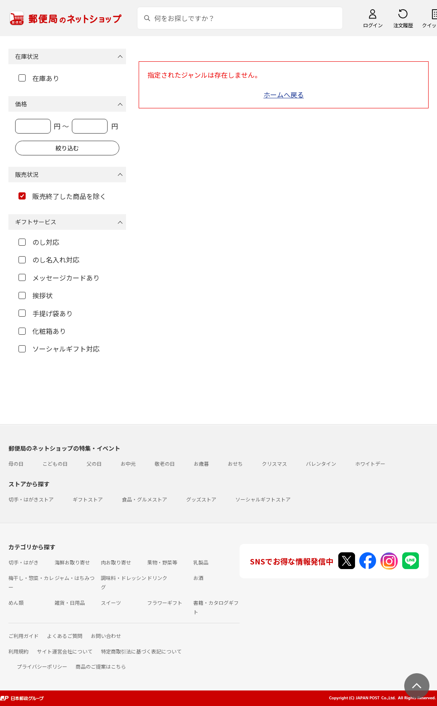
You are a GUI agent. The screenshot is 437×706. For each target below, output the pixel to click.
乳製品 (200, 562)
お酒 (198, 577)
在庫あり (38, 78)
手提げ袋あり (45, 313)
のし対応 (38, 242)
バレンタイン (321, 463)
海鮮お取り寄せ (72, 562)
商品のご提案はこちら (101, 666)
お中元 (128, 463)
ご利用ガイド (23, 635)
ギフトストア (88, 499)
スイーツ (111, 602)
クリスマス (274, 463)
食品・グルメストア (144, 499)
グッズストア (201, 499)
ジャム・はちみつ (75, 577)
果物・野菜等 (162, 562)
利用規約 (18, 651)
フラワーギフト (164, 602)
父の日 (94, 463)
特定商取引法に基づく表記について (141, 651)
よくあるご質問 (64, 635)
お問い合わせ (106, 635)
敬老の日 (165, 463)
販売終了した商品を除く (62, 196)
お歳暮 (201, 463)
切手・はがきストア (31, 499)
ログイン (372, 25)
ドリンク (157, 577)
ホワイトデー (370, 463)
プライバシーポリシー (42, 666)
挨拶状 (35, 295)
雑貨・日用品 (70, 602)
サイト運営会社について (64, 651)
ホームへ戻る (283, 94)
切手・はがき (23, 562)
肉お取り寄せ (116, 562)
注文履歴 (403, 25)
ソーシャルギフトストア (263, 499)
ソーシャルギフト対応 (59, 349)
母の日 (16, 463)
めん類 (16, 602)
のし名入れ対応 (48, 260)
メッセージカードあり (59, 278)
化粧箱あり (42, 331)
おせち (235, 463)
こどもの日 (55, 463)
